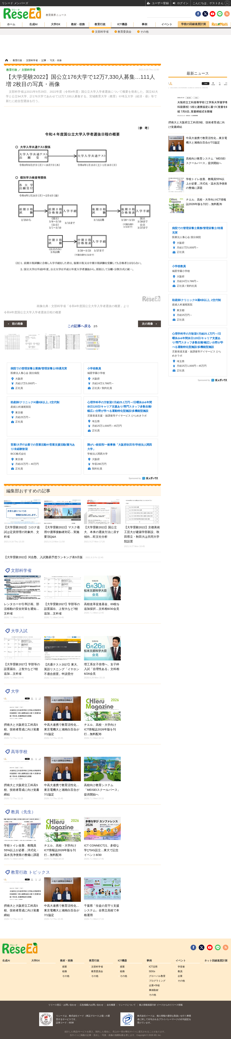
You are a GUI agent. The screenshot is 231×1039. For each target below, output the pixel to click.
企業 (180, 976)
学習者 (181, 966)
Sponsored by (135, 478)
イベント (166, 24)
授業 (64, 966)
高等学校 (19, 751)
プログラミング (157, 980)
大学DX (55, 24)
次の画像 (147, 323)
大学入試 (19, 631)
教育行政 (100, 24)
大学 (15, 691)
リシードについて (127, 1005)
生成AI (33, 24)
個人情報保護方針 (147, 1005)
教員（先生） (23, 812)
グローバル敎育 (157, 976)
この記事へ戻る (82, 326)
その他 (144, 31)
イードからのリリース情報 (170, 1005)
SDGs (152, 971)
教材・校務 (78, 24)
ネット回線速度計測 (215, 960)
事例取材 (153, 990)
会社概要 (111, 1005)
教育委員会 (124, 31)
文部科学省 (102, 31)
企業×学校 (154, 985)
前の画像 (17, 323)
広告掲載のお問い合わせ (91, 1005)
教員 (180, 971)
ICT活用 (153, 966)
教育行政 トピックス (30, 872)
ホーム (11, 24)
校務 (64, 971)
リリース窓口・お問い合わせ (62, 1005)
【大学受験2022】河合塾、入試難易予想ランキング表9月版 (53, 557)
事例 (144, 24)
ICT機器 (122, 24)
